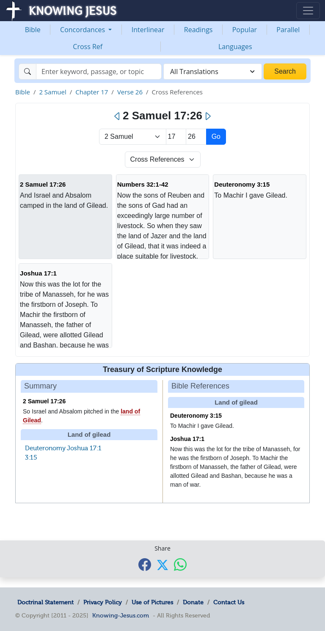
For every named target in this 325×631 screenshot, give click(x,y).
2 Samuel (52, 92)
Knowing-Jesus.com (120, 615)
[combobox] (212, 71)
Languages (235, 46)
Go (216, 136)
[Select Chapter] (176, 137)
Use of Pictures (152, 602)
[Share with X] (162, 565)
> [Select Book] (132, 137)
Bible (33, 29)
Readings (198, 29)
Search (285, 71)
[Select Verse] (196, 137)
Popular (244, 29)
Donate (193, 602)
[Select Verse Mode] (163, 160)
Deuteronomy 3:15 (242, 184)
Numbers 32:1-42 (142, 184)
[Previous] (117, 116)
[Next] (207, 116)
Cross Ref (87, 46)
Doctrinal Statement (45, 602)
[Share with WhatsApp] (180, 564)
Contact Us (228, 602)
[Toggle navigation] (308, 10)
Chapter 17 (91, 92)
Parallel (288, 29)
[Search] (99, 71)
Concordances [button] (83, 29)
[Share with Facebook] (144, 564)
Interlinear (148, 29)
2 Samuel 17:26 (43, 184)
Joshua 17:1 (38, 273)
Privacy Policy (102, 602)
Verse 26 (130, 92)
